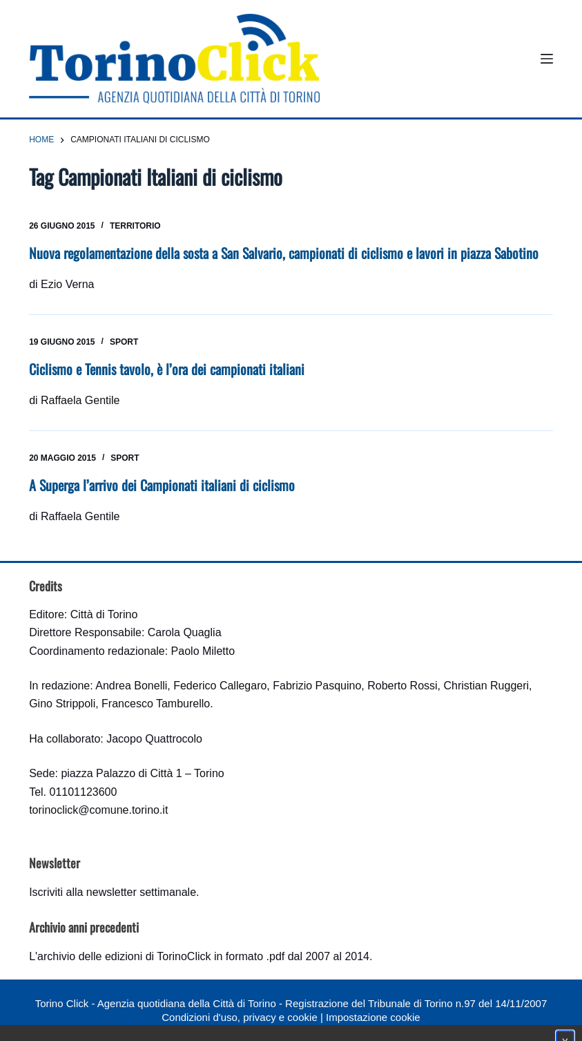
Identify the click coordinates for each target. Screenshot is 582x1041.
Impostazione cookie (373, 1017)
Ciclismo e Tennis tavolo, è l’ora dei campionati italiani (166, 369)
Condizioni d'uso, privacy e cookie (239, 1017)
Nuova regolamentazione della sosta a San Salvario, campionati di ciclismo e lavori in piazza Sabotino (284, 252)
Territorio (135, 226)
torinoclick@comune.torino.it (98, 810)
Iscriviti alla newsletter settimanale (112, 892)
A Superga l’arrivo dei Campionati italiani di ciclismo (162, 485)
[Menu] (547, 58)
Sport (124, 342)
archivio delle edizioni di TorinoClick (124, 956)
